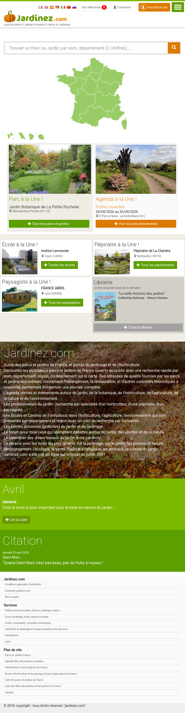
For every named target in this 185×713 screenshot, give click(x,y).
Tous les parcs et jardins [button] (48, 224)
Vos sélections (94, 7)
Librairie (9, 692)
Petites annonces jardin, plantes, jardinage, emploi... (33, 610)
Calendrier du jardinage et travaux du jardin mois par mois (36, 629)
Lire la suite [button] (16, 520)
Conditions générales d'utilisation (23, 584)
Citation (22, 541)
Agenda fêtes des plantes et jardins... (25, 661)
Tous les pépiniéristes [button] (155, 265)
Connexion (122, 7)
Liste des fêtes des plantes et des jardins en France (33, 686)
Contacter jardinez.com (17, 590)
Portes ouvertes (110, 206)
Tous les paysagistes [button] (62, 303)
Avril (13, 489)
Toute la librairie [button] (138, 327)
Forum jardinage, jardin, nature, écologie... (27, 616)
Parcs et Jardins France (18, 655)
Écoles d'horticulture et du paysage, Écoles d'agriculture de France (41, 673)
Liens (8, 641)
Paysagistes (11, 635)
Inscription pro (154, 7)
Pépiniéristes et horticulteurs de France (26, 667)
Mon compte (12, 597)
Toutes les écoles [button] (59, 265)
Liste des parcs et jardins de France (24, 680)
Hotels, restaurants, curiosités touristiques (28, 623)
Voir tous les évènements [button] (135, 224)
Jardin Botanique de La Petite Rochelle (44, 206)
